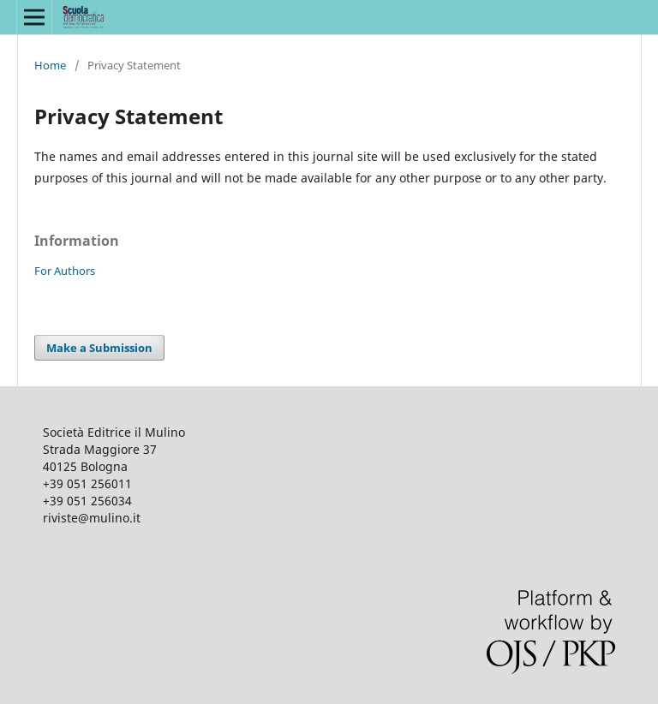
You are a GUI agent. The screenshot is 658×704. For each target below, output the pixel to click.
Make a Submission (99, 347)
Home (50, 65)
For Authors (64, 270)
